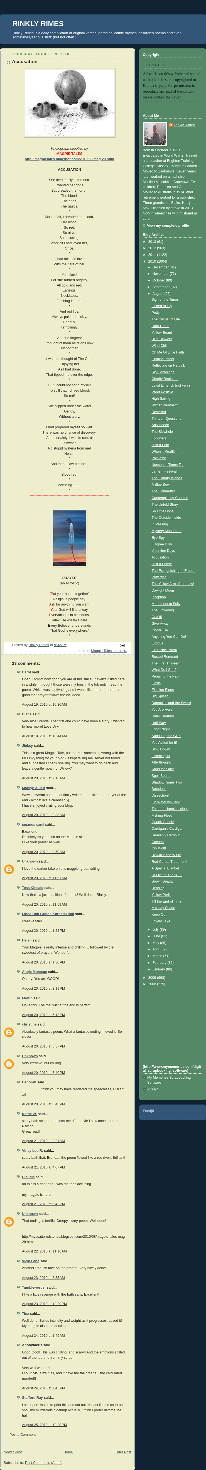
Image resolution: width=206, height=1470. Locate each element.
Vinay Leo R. (32, 1151)
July (156, 930)
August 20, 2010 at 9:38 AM (43, 815)
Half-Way (159, 723)
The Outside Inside (166, 518)
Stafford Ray (32, 1398)
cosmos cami (33, 825)
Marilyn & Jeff (33, 788)
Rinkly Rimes (184, 125)
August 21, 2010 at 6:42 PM (43, 1204)
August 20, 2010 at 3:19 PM (43, 988)
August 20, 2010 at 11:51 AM (44, 878)
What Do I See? (164, 670)
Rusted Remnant (165, 657)
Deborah (29, 1082)
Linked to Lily (162, 306)
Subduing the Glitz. (167, 736)
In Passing (160, 524)
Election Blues (163, 690)
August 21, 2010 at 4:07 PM (43, 1167)
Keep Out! (160, 914)
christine (29, 1024)
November (161, 274)
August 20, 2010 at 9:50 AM (43, 852)
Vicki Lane (30, 1261)
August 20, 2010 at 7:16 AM (43, 778)
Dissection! (160, 795)
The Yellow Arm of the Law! (173, 584)
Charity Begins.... (165, 379)
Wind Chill (160, 346)
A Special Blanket (165, 868)
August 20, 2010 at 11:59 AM (44, 904)
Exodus (157, 643)
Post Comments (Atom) (43, 1463)
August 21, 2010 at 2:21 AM (43, 1141)
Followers (159, 438)
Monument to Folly (166, 604)
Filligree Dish (162, 544)
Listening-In (161, 756)
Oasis (156, 683)
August (159, 294)
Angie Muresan (34, 972)
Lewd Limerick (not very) (171, 385)
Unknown (30, 861)
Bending (158, 888)
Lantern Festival (164, 471)
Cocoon (158, 842)
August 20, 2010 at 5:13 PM (43, 1015)
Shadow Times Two (167, 782)
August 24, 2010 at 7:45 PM (43, 1388)
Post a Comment (22, 1435)
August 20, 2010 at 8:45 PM (43, 1104)
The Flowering (163, 610)
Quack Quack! (163, 822)
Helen (26, 940)
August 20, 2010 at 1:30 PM (43, 962)
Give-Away (160, 624)
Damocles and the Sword (171, 703)
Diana (26, 714)
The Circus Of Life (166, 319)
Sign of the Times (165, 300)
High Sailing (161, 399)
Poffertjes (159, 577)
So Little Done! (163, 511)
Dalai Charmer (163, 716)
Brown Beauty (163, 881)
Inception (159, 597)
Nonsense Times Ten (168, 465)
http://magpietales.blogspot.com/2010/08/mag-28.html (69, 159)
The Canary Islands (167, 478)
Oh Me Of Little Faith (168, 352)
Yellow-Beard (162, 333)
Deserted (159, 412)
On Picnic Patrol (164, 650)
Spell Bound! (162, 776)
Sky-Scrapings (163, 372)
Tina (25, 1314)
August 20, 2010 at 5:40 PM (43, 1073)
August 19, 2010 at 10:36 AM (44, 704)
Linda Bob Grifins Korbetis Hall (48, 914)
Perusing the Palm (166, 676)
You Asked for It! (164, 743)
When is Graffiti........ (167, 452)
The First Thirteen (165, 663)
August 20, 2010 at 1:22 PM (43, 931)
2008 (152, 984)
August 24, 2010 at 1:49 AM (43, 1336)
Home (68, 1452)
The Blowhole (162, 432)
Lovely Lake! (161, 921)
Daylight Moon (163, 590)
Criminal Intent (163, 359)
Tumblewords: (34, 1287)
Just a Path (160, 445)
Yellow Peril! (161, 895)
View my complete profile (168, 226)
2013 (152, 242)
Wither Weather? (165, 405)
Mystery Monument (167, 531)
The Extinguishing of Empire (174, 571)
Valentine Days (163, 551)
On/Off (157, 617)
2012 (152, 248)
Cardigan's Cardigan (168, 829)
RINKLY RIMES (38, 23)
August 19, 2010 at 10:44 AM (44, 736)
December (161, 267)
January (159, 969)
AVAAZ (152, 1089)
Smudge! (159, 789)
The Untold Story (165, 505)
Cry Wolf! (159, 848)
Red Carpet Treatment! (169, 862)
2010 (152, 261)
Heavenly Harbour (166, 835)
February (160, 963)
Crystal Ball (161, 630)
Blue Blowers (162, 339)
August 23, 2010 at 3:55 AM (43, 1278)
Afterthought (161, 762)
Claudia (28, 1177)
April (157, 949)
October (159, 280)
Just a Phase (162, 564)
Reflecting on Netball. (168, 365)
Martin (27, 998)
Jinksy (27, 746)
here (47, 1195)
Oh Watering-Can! (166, 802)
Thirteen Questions (167, 419)
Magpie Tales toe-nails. (109, 651)
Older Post (122, 1452)
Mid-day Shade (163, 908)
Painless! (159, 458)
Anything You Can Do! (169, 637)
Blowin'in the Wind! (166, 855)
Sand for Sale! (163, 769)
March (158, 956)
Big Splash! (161, 696)
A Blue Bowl (161, 484)
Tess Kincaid (32, 888)
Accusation (160, 557)
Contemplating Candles (170, 498)
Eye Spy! (159, 538)
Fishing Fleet (162, 815)
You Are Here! (162, 709)
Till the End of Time (167, 901)
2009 (152, 978)
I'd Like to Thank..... (167, 875)
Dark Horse (161, 326)
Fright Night (161, 729)
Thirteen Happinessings (170, 809)
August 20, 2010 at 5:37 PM (43, 1046)
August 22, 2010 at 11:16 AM (44, 1251)
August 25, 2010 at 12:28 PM (44, 1425)
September (162, 287)
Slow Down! (161, 749)
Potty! (156, 313)
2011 (152, 255)
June (157, 936)
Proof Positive (162, 392)
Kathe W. (29, 1114)
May (156, 943)
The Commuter (163, 491)
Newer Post (13, 1452)
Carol (26, 672)
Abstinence (160, 425)
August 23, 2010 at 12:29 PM (44, 1304)
